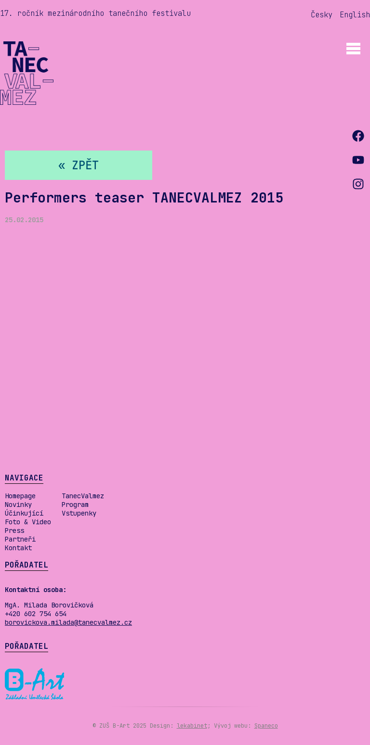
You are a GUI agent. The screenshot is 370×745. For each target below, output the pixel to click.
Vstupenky (79, 513)
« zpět (78, 165)
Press (14, 530)
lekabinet (192, 726)
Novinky (18, 504)
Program (75, 504)
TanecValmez (83, 496)
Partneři (20, 539)
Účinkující (24, 513)
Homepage (20, 496)
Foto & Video (28, 522)
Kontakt (18, 547)
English (355, 15)
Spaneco (266, 726)
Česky (321, 15)
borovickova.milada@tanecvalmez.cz (68, 622)
